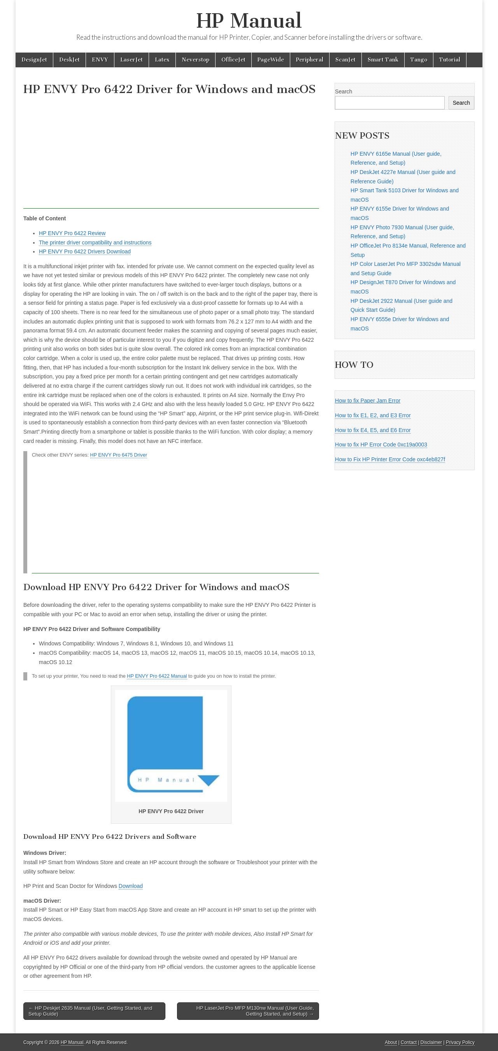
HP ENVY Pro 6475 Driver (118, 455)
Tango (418, 59)
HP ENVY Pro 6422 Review (72, 233)
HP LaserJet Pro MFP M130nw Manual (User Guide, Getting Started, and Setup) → (255, 1011)
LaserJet (131, 59)
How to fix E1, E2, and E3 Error (373, 415)
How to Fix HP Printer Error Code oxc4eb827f (390, 459)
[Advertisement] (171, 154)
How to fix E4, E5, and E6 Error (373, 430)
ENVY (100, 59)
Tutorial (449, 59)
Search (343, 91)
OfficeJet (233, 59)
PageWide (271, 59)
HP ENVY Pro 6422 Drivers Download (85, 251)
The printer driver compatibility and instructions (95, 242)
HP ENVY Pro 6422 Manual (157, 676)
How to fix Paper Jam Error (367, 400)
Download (131, 886)
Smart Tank (383, 59)
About (391, 1042)
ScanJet (345, 59)
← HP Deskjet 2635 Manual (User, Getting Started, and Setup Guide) (90, 1011)
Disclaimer (431, 1042)
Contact (409, 1042)
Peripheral (309, 59)
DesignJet (34, 59)
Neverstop (195, 59)
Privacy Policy (460, 1042)
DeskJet (69, 59)
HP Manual (249, 21)
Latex (162, 59)
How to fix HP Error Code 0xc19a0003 (381, 444)
